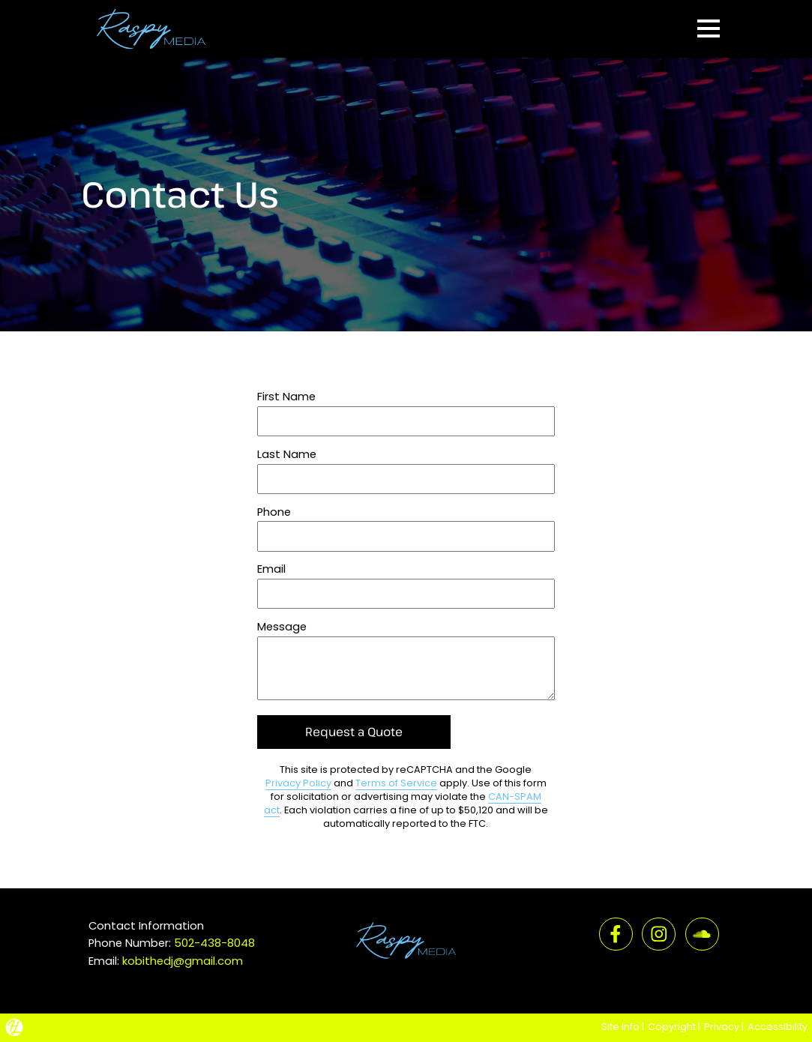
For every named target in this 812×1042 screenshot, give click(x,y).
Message (282, 626)
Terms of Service (396, 783)
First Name (286, 396)
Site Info (620, 1026)
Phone (274, 512)
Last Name (286, 454)
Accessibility (778, 1026)
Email (271, 568)
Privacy (721, 1026)
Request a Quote (354, 731)
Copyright (672, 1026)
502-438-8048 (214, 943)
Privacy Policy (298, 783)
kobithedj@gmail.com (182, 961)
